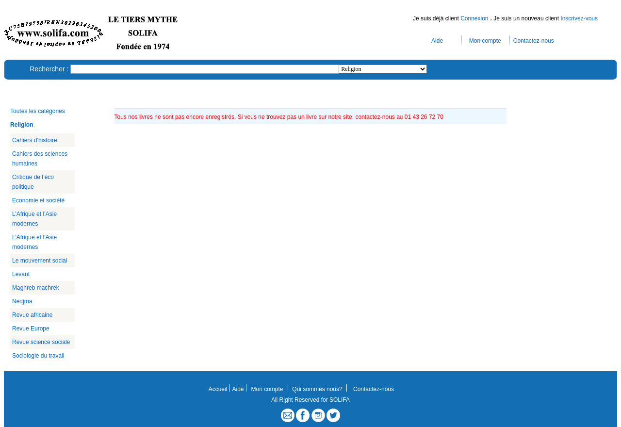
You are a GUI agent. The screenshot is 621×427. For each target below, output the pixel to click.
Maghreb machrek (35, 287)
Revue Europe (30, 328)
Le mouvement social (39, 260)
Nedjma (22, 301)
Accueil (218, 389)
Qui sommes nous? (317, 389)
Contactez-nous (533, 40)
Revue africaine (32, 315)
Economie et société (38, 200)
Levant (21, 274)
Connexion (475, 18)
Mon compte (485, 40)
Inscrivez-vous (579, 18)
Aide (437, 40)
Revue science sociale (41, 342)
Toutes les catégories (37, 111)
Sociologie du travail (38, 355)
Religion (21, 124)
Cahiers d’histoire (34, 140)
